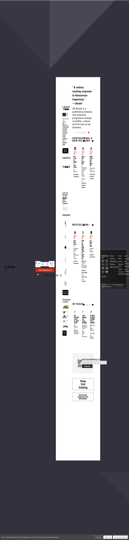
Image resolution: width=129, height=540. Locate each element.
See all (88, 162)
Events (66, 171)
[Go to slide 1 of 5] (77, 153)
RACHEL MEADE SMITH (84, 207)
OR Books (109, 284)
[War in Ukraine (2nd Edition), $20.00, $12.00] (83, 253)
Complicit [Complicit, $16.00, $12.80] (75, 264)
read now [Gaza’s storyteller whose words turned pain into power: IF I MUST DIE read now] (65, 151)
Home (120, 256)
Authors (13, 272)
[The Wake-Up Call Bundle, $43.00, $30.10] (83, 333)
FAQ (126, 256)
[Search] (47, 264)
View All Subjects (65, 306)
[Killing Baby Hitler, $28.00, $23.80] (75, 169)
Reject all (108, 537)
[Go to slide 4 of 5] (85, 153)
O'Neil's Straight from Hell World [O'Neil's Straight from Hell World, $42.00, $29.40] (91, 340)
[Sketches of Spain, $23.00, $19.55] (91, 169)
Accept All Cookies (120, 537)
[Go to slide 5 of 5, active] (88, 153)
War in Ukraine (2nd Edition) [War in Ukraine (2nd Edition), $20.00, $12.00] (83, 271)
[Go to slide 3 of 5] (83, 153)
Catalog (6, 272)
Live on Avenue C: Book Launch (65, 211)
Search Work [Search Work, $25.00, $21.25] (83, 181)
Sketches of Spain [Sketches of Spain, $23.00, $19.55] (91, 182)
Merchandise (114, 267)
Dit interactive (119, 286)
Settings (98, 537)
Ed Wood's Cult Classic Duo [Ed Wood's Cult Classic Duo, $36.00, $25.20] (75, 340)
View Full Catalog (83, 405)
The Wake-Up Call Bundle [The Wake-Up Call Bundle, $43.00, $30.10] (83, 340)
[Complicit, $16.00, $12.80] (75, 253)
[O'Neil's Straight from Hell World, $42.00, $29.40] (91, 333)
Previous (65, 109)
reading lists (67, 314)
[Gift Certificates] (43, 264)
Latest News (66, 108)
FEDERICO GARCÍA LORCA (93, 198)
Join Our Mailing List (45, 270)
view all (64, 346)
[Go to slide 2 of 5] (80, 153)
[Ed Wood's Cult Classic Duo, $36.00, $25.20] (75, 333)
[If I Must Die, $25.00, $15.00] (91, 253)
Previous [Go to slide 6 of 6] (84, 326)
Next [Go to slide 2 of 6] (93, 326)
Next (67, 109)
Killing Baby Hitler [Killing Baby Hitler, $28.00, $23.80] (75, 183)
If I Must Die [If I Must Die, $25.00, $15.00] (91, 264)
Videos (120, 269)
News (119, 259)
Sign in (38, 264)
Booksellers (7, 274)
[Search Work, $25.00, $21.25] (83, 169)
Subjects (68, 228)
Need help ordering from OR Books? (83, 418)
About (21, 272)
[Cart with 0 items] (52, 264)
